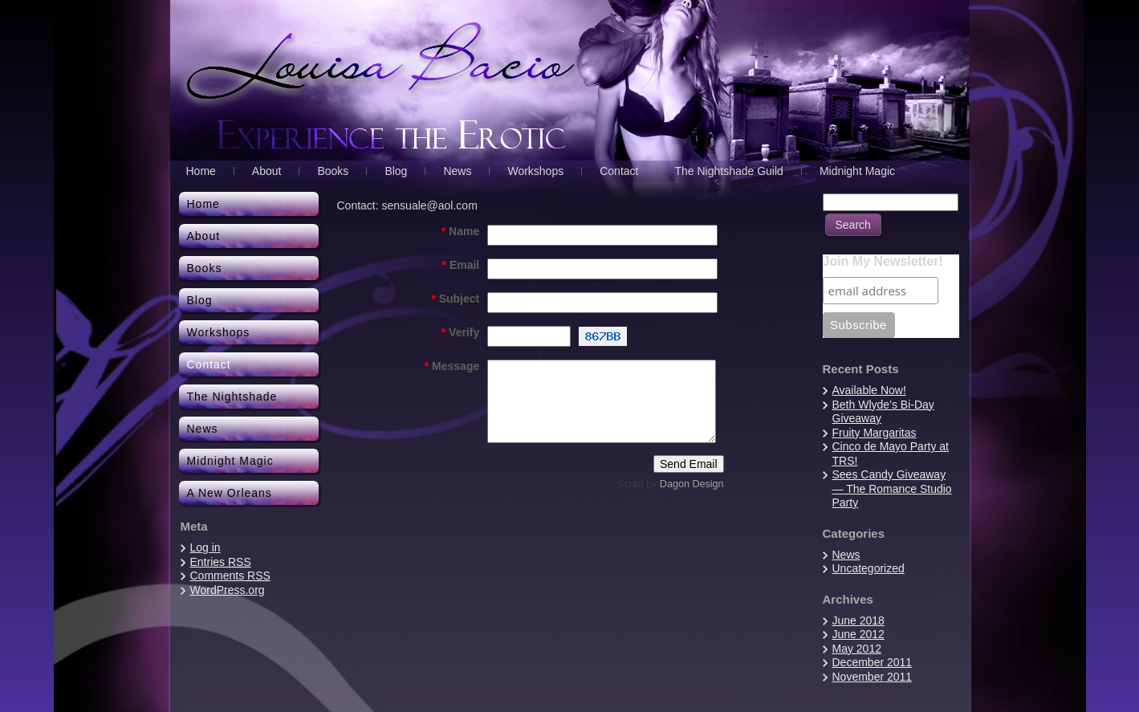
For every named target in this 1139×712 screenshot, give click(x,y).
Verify (460, 332)
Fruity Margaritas (874, 432)
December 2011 (872, 662)
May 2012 (856, 648)
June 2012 (858, 634)
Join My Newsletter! (883, 261)
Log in (205, 547)
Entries (220, 561)
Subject (455, 298)
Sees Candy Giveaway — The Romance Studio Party (892, 488)
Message (452, 366)
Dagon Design (692, 484)
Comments (230, 575)
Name (460, 231)
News (846, 554)
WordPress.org (227, 590)
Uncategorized (868, 568)
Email (461, 264)
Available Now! (869, 390)
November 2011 (872, 676)
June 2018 (858, 620)
